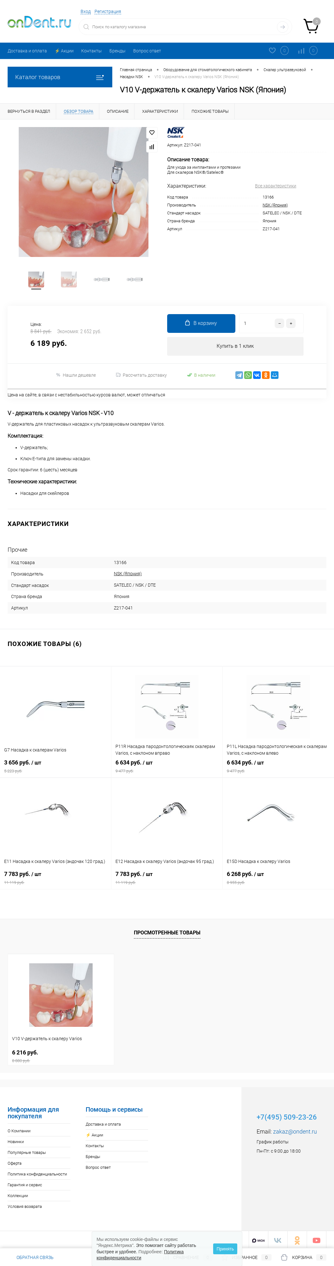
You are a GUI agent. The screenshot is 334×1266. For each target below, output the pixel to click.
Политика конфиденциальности (37, 1172)
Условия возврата (25, 1204)
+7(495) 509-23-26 (287, 1116)
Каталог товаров (60, 77)
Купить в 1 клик (235, 348)
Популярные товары (27, 1150)
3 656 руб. (55, 767)
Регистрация (108, 11)
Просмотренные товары (167, 931)
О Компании (19, 1129)
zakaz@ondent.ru (295, 1130)
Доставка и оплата (27, 50)
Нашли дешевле (76, 376)
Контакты (91, 50)
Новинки (16, 1140)
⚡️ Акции (64, 50)
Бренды (117, 50)
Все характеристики (275, 185)
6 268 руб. (278, 878)
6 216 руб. (61, 1054)
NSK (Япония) (275, 205)
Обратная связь (31, 1257)
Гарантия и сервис (25, 1183)
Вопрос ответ (147, 50)
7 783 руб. (55, 878)
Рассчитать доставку (141, 376)
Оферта (15, 1161)
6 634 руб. (166, 767)
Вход (86, 11)
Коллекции (18, 1194)
